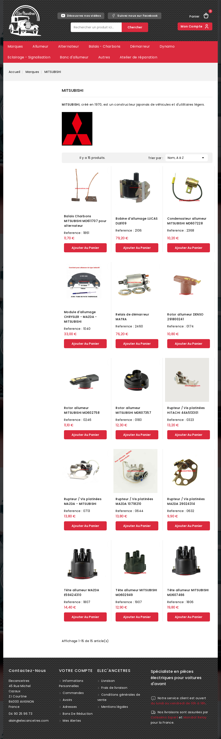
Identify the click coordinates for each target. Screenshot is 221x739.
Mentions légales (114, 707)
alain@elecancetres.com (29, 720)
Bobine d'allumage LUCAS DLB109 (136, 220)
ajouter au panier (85, 248)
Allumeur (40, 46)
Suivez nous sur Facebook (134, 15)
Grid (69, 157)
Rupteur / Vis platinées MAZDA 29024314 (186, 501)
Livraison (108, 681)
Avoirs (67, 700)
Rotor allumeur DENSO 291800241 (185, 316)
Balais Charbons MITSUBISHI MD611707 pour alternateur (85, 221)
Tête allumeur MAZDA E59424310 (81, 592)
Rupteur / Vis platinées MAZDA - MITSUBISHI (82, 501)
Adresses (69, 707)
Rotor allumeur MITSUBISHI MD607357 (133, 410)
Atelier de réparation (138, 57)
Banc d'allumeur (74, 57)
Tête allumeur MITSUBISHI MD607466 (188, 592)
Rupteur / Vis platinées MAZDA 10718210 (134, 501)
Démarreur (140, 46)
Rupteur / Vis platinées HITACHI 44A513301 (186, 410)
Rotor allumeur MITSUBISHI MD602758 (82, 410)
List (75, 157)
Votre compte (76, 670)
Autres (104, 57)
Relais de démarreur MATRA (132, 316)
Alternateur (68, 46)
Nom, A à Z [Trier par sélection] (187, 157)
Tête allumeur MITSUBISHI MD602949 (136, 592)
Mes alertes (71, 720)
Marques (15, 46)
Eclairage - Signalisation (29, 57)
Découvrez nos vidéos (81, 15)
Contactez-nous (27, 670)
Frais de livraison (114, 688)
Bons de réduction (77, 714)
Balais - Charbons (105, 46)
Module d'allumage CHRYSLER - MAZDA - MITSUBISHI (80, 317)
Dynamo (167, 46)
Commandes (73, 693)
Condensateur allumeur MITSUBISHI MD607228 (186, 220)
